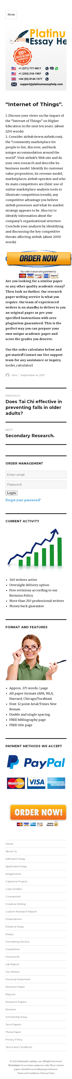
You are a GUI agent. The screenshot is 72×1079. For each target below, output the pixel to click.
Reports (10, 994)
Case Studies (14, 888)
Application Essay (16, 866)
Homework (13, 956)
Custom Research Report (21, 911)
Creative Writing (16, 903)
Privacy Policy (14, 1039)
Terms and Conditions (19, 1047)
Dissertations (13, 919)
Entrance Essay (15, 926)
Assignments (13, 873)
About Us (11, 851)
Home (9, 843)
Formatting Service (17, 941)
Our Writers (13, 971)
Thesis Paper (13, 1031)
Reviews (11, 1009)
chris (14, 375)
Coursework (13, 896)
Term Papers (13, 1024)
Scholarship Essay (16, 1016)
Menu (11, 14)
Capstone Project (16, 881)
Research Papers (16, 1001)
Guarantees (13, 949)
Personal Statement (18, 979)
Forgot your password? (23, 500)
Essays (9, 934)
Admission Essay (15, 858)
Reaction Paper (15, 986)
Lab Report (12, 964)
